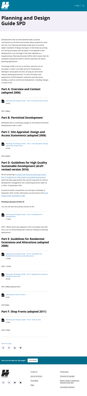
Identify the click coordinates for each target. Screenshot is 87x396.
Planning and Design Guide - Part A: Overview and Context (27, 101)
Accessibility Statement (67, 389)
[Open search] (83, 6)
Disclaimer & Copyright (67, 378)
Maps (32, 387)
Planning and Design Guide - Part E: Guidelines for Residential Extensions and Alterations (24, 256)
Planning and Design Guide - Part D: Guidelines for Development (24, 216)
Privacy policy (64, 373)
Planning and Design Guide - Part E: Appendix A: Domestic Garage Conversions (27, 276)
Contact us (34, 373)
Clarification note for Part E (16, 296)
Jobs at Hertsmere (36, 378)
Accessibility (34, 382)
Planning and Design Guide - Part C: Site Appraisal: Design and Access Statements (27, 145)
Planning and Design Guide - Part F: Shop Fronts (23, 321)
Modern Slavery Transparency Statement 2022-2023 (69, 383)
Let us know (33, 362)
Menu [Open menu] (76, 6)
